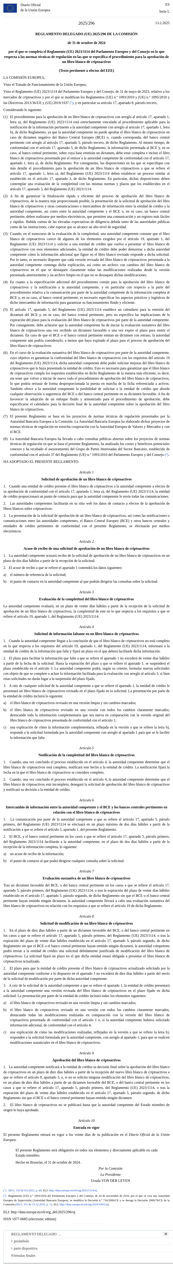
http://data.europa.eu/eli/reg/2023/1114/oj (73, 1190)
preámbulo (20, 1241)
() (71, 103)
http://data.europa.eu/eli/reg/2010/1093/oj (84, 1204)
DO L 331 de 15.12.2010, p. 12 (34, 1204)
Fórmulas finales (23, 1255)
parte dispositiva (24, 1248)
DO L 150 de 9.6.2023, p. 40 (25, 1190)
